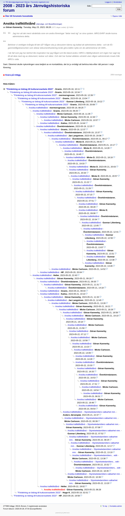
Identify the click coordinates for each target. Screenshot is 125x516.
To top (104, 506)
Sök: (89, 6)
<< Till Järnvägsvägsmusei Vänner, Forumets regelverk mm (26, 2)
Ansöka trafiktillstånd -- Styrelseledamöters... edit (94, 455)
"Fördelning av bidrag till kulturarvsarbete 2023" (29, 89)
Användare (117, 2)
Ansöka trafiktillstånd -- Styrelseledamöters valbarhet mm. (89, 412)
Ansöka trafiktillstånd (38, 108)
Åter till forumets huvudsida (19, 16)
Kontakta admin (116, 506)
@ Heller (70, 27)
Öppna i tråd (117, 16)
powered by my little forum (63, 512)
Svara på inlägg (13, 75)
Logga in (108, 2)
